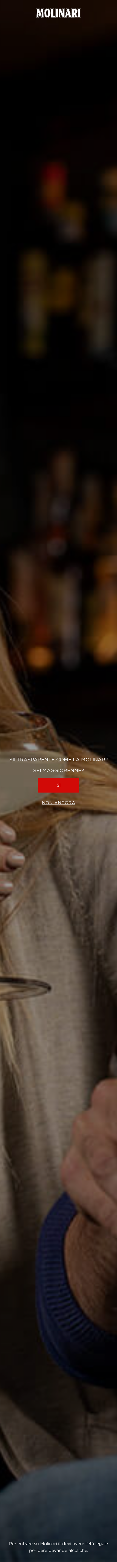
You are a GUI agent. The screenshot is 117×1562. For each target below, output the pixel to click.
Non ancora (58, 802)
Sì (59, 785)
